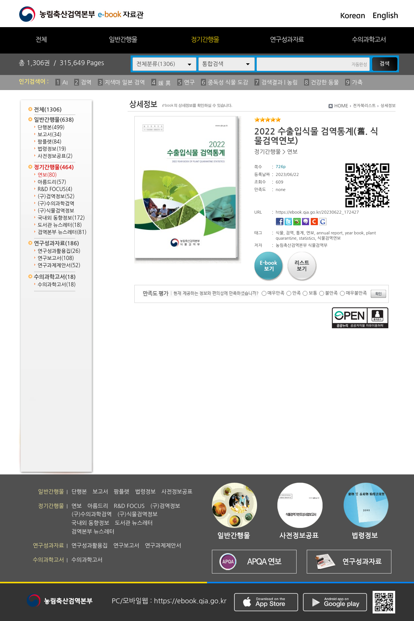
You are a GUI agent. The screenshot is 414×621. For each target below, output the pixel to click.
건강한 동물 (325, 82)
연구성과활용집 (59, 251)
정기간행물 (205, 39)
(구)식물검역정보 (56, 210)
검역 (86, 82)
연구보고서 (56, 258)
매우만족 (276, 293)
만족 (296, 293)
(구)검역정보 (56, 196)
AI (65, 82)
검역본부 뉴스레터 (62, 232)
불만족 (331, 293)
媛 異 (164, 83)
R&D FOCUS (55, 189)
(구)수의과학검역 (56, 203)
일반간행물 (123, 39)
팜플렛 (49, 141)
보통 (313, 293)
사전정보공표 (55, 156)
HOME (341, 106)
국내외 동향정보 (61, 218)
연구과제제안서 (59, 265)
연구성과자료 (287, 39)
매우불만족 (356, 293)
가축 (357, 82)
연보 (47, 175)
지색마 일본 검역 (125, 82)
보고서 (49, 134)
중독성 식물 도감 (228, 82)
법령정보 (52, 149)
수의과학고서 (369, 39)
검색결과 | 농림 (279, 82)
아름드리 (52, 182)
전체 (41, 39)
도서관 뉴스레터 (60, 225)
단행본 (51, 127)
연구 (189, 82)
